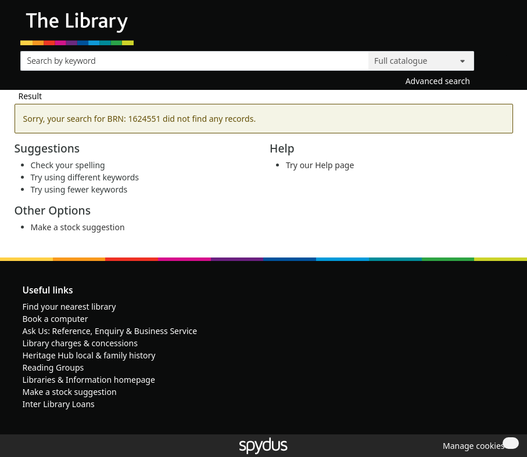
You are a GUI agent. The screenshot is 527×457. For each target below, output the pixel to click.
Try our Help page (320, 165)
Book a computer (55, 318)
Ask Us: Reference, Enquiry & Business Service (110, 330)
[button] (472, 446)
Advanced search (438, 80)
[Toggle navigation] (500, 27)
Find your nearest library (69, 306)
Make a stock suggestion (78, 227)
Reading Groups (53, 367)
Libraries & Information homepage (89, 379)
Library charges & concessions (80, 343)
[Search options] (421, 61)
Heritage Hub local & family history (89, 355)
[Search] (493, 58)
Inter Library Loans (59, 403)
